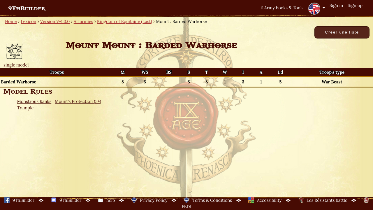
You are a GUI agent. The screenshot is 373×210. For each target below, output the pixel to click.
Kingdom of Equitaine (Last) (124, 21)
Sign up (355, 5)
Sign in (336, 5)
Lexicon (28, 21)
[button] (316, 8)
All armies (83, 21)
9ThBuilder (26, 8)
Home (11, 21)
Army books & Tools (282, 7)
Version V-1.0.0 (55, 21)
